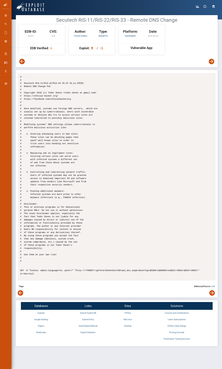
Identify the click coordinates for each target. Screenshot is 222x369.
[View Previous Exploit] (22, 61)
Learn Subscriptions (177, 319)
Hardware (130, 36)
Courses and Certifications (177, 313)
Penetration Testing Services (177, 339)
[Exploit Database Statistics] (197, 6)
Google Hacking (41, 319)
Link (213, 286)
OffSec (127, 313)
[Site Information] (206, 6)
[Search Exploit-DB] (213, 6)
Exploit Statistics (88, 332)
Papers (41, 326)
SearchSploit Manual (88, 326)
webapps (103, 36)
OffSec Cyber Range (176, 326)
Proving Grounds (176, 332)
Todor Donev (80, 36)
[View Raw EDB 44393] (102, 48)
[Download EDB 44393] (92, 48)
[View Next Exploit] (211, 61)
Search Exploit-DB (88, 313)
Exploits (41, 313)
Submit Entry (88, 319)
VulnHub (128, 326)
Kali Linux (128, 319)
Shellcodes (41, 332)
